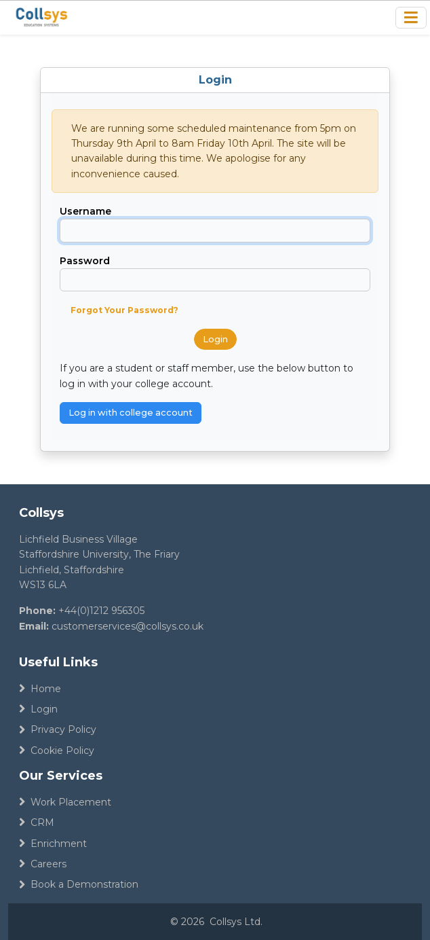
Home (40, 689)
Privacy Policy (57, 729)
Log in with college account (131, 413)
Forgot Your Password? (124, 310)
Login (215, 339)
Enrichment (53, 843)
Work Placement (65, 802)
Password (85, 261)
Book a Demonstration (78, 884)
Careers (42, 864)
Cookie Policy (56, 750)
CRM (36, 822)
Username (85, 211)
